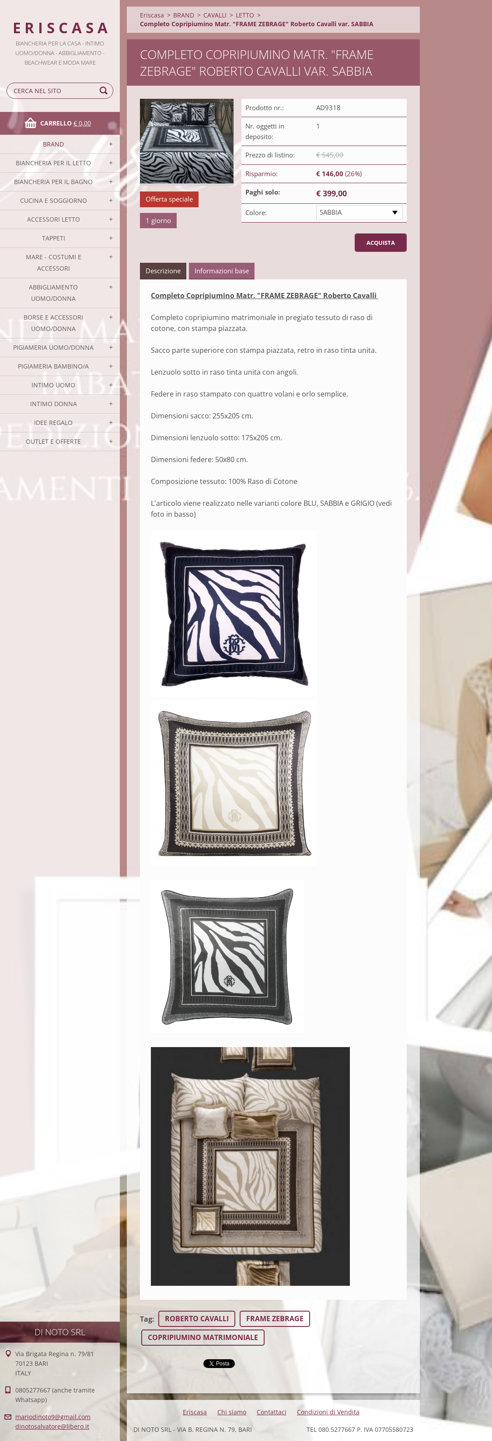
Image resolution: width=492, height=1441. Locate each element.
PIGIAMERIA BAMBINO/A (53, 366)
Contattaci (271, 1412)
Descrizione (163, 270)
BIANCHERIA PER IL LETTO (53, 163)
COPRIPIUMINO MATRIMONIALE (203, 1337)
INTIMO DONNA (53, 404)
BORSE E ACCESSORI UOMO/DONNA (53, 323)
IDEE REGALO (53, 422)
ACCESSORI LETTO (53, 219)
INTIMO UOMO (53, 385)
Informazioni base (222, 270)
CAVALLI (215, 15)
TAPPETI (53, 238)
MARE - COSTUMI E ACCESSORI (53, 262)
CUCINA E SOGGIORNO (53, 200)
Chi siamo (231, 1412)
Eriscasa (152, 15)
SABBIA (331, 212)
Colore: (256, 212)
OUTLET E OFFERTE (53, 441)
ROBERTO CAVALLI (197, 1318)
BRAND (53, 144)
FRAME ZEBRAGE (275, 1318)
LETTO (245, 15)
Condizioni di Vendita (328, 1412)
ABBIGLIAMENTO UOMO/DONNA (53, 293)
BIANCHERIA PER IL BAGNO (53, 182)
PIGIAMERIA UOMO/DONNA (53, 347)
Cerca (105, 90)
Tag (146, 1319)
